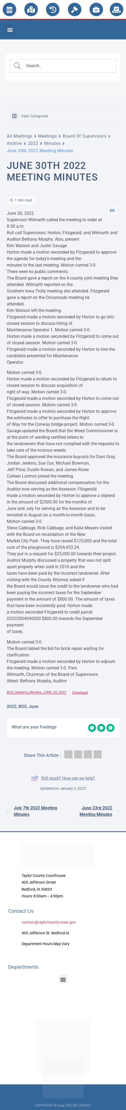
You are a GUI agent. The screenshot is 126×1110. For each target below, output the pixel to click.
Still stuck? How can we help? (63, 778)
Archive (14, 143)
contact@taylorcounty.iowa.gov (49, 922)
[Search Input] (67, 66)
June (33, 706)
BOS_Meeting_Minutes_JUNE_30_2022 (36, 692)
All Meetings (19, 136)
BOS (22, 706)
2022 (33, 143)
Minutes (52, 143)
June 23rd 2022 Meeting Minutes (99, 811)
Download (80, 692)
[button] (9, 29)
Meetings (47, 136)
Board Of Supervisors (84, 136)
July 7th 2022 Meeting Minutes (32, 811)
